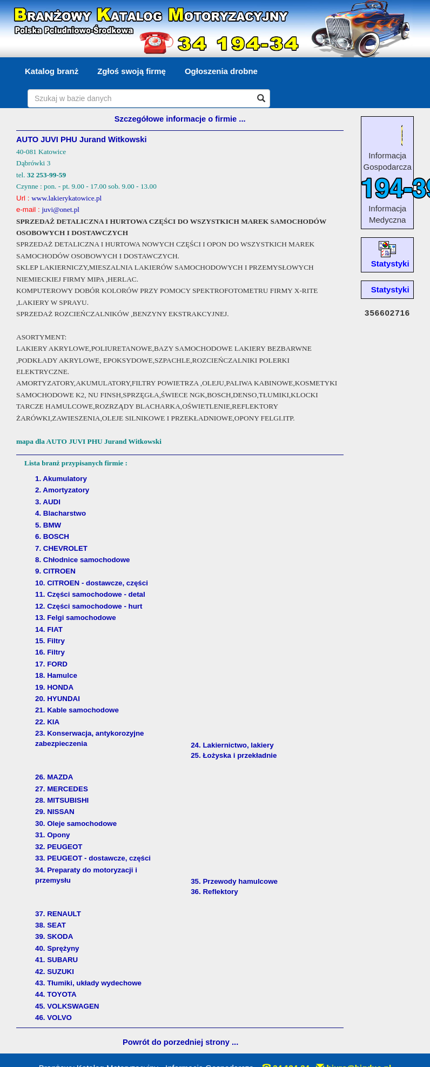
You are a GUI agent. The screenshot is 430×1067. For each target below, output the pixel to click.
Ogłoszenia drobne (221, 71)
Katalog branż (51, 71)
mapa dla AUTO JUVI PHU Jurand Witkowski (89, 441)
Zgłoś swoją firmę (131, 71)
